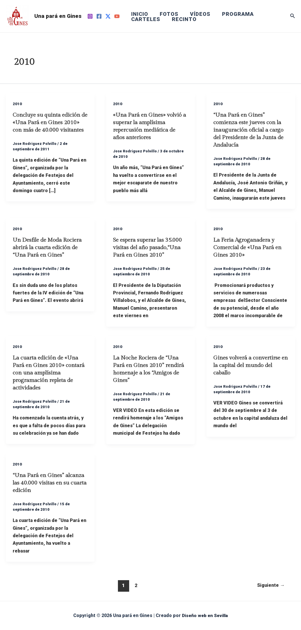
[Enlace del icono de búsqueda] (292, 16)
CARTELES (145, 19)
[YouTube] (117, 16)
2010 (17, 103)
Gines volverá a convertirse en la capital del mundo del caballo (249, 365)
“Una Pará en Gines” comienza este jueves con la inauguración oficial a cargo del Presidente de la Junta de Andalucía (250, 129)
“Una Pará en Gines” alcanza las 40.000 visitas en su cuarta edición (49, 483)
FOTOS (167, 14)
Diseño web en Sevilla (204, 615)
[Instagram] (90, 16)
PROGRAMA (234, 14)
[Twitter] (108, 16)
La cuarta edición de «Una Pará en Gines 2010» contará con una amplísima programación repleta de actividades (49, 372)
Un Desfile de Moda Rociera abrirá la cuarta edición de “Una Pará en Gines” (49, 247)
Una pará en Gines (58, 16)
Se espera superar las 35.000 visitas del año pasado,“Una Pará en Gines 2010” (149, 247)
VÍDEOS (197, 14)
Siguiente (269, 585)
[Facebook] (99, 16)
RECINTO (182, 19)
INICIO (139, 14)
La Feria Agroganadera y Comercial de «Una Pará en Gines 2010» (249, 247)
